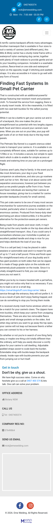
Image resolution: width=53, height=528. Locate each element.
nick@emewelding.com (26, 9)
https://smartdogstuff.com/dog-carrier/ (20, 290)
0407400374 (26, 4)
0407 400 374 (34, 380)
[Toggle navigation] (47, 33)
